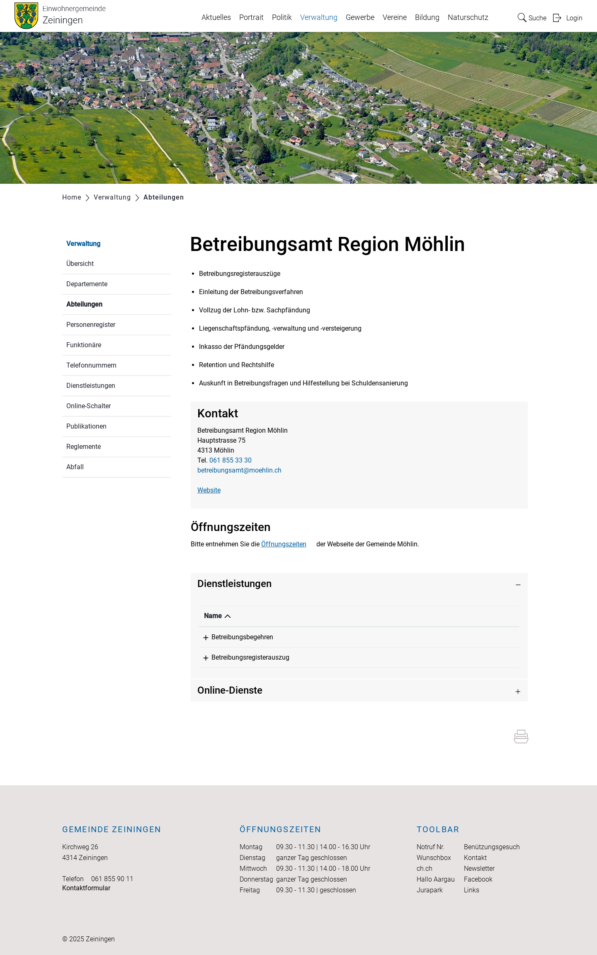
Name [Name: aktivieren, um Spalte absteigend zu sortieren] (213, 616)
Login (574, 18)
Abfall (75, 467)
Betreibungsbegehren (235, 637)
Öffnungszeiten (283, 544)
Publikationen (86, 426)
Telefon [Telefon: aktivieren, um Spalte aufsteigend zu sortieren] (465, 616)
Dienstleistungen (90, 386)
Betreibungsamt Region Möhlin (366, 637)
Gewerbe (360, 17)
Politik (282, 17)
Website (209, 490)
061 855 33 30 (230, 460)
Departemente (86, 284)
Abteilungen (104, 303)
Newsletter (479, 868)
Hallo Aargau (436, 879)
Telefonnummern (91, 365)
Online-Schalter (88, 406)
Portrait (251, 17)
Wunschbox (434, 858)
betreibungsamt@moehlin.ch (239, 470)
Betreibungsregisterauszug (243, 657)
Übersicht (80, 264)
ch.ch (424, 868)
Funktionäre (83, 345)
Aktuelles (216, 17)
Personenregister (90, 325)
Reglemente (83, 447)
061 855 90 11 (112, 879)
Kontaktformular (86, 888)
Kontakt (475, 858)
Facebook (478, 879)
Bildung (427, 17)
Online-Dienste (229, 690)
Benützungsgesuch (492, 847)
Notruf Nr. (430, 847)
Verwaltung (318, 17)
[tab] (359, 584)
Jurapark (430, 890)
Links (471, 890)
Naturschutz (468, 17)
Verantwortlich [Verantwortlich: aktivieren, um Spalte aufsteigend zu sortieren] (342, 616)
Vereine (395, 17)
